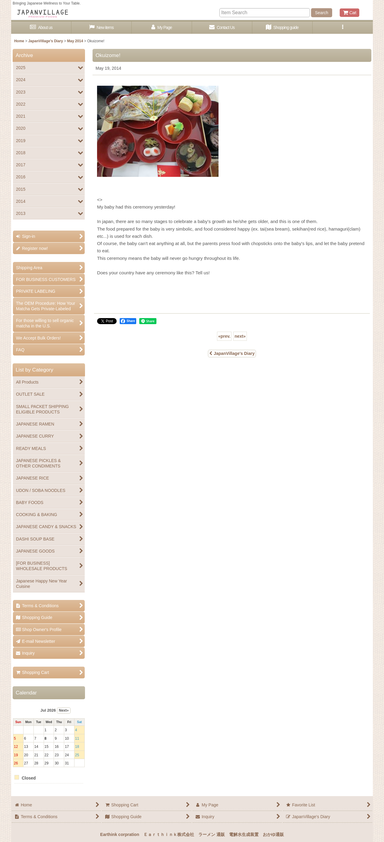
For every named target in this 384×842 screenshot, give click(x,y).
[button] (343, 27)
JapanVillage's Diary (232, 353)
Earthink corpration (119, 834)
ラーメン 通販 (211, 834)
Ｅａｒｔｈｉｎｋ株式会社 (168, 834)
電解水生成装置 (244, 834)
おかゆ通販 (273, 834)
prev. (224, 336)
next (240, 336)
